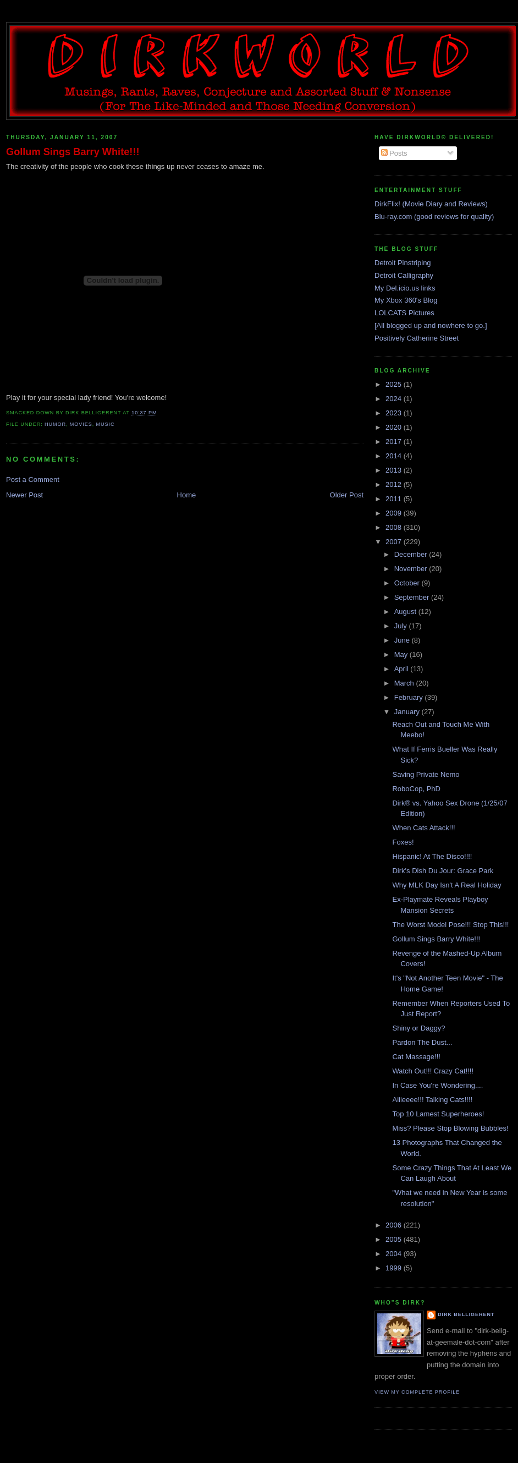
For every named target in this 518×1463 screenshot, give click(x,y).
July (401, 626)
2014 (394, 456)
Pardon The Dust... (422, 1042)
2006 (394, 1225)
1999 (394, 1268)
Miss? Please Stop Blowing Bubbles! (450, 1128)
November (411, 569)
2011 (394, 499)
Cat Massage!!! (416, 1057)
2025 (394, 384)
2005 (394, 1239)
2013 (394, 470)
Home (186, 495)
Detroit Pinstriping (402, 263)
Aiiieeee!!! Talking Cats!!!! (432, 1099)
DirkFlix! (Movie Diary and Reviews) (431, 204)
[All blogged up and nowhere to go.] (430, 325)
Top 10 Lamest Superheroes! (438, 1114)
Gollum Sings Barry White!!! (73, 151)
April (402, 669)
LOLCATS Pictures (404, 313)
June (403, 640)
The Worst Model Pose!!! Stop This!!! (450, 924)
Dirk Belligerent (466, 1314)
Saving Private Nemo (425, 774)
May (402, 654)
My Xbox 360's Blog (406, 300)
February (409, 697)
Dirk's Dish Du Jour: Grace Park (442, 871)
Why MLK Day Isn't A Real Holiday (446, 885)
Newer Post (24, 495)
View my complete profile (417, 1392)
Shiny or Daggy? (418, 1028)
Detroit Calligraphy (403, 275)
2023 (394, 413)
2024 (394, 398)
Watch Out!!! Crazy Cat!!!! (432, 1071)
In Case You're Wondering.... (437, 1085)
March (405, 683)
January (408, 712)
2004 (394, 1254)
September (412, 597)
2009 (394, 513)
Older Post (346, 495)
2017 (394, 441)
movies (81, 424)
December (411, 554)
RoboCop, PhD (416, 789)
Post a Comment (32, 479)
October (408, 583)
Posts (394, 153)
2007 (394, 542)
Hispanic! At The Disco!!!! (432, 856)
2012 (394, 484)
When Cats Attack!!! (423, 828)
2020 (394, 427)
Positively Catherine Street (416, 338)
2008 (394, 527)
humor (55, 424)
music (105, 424)
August (406, 611)
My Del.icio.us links (405, 288)
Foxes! (403, 842)
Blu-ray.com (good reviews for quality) (434, 216)
